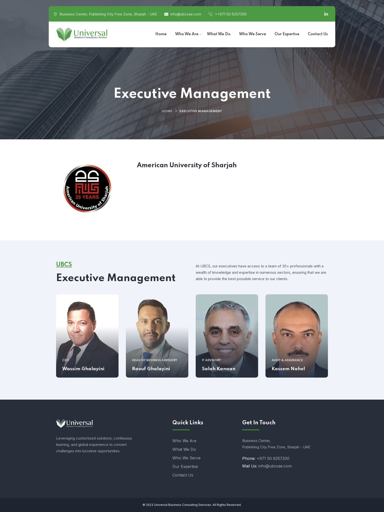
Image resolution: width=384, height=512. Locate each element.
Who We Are (184, 440)
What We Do (184, 449)
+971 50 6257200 (273, 458)
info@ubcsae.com (185, 14)
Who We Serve (186, 457)
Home (167, 111)
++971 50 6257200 (231, 14)
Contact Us (182, 475)
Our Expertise (185, 466)
